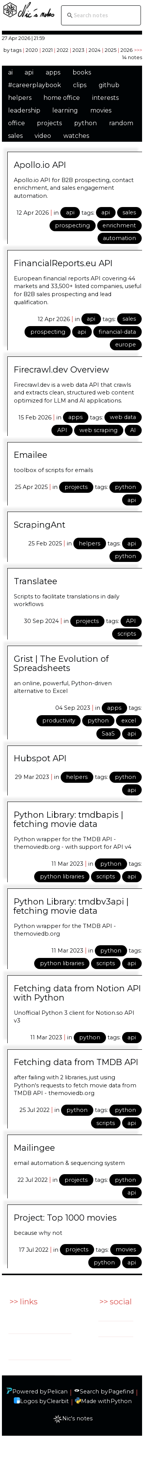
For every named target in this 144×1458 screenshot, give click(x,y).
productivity (58, 720)
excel (128, 720)
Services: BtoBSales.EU (29, 1321)
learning (65, 110)
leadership (24, 110)
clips (79, 85)
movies (100, 110)
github (109, 85)
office (16, 123)
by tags (12, 50)
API (62, 430)
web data (123, 417)
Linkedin (120, 1315)
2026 (126, 50)
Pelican (57, 1391)
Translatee (35, 581)
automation (119, 238)
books (82, 72)
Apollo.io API (40, 165)
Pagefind (121, 1391)
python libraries (62, 876)
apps (53, 72)
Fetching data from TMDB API (76, 1062)
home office (61, 97)
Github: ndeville (31, 1367)
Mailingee (34, 1148)
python (85, 123)
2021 (47, 50)
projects (49, 123)
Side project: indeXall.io (27, 1347)
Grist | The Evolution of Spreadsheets (61, 663)
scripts (127, 633)
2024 (95, 50)
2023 (78, 50)
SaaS (108, 733)
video (43, 135)
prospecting (72, 225)
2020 (32, 50)
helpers (19, 97)
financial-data (117, 331)
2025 (110, 50)
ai (10, 72)
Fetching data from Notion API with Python (77, 992)
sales (15, 135)
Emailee (30, 455)
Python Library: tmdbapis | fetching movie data (68, 819)
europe (125, 344)
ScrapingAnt (39, 525)
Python (121, 1401)
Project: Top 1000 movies (65, 1218)
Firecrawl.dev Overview (61, 369)
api (29, 72)
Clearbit (58, 1401)
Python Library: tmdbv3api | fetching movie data (71, 906)
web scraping (98, 430)
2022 (62, 50)
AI (133, 430)
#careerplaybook (34, 85)
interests (105, 97)
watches (76, 135)
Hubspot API (40, 758)
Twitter (118, 1330)
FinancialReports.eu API (63, 263)
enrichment (119, 225)
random (121, 123)
